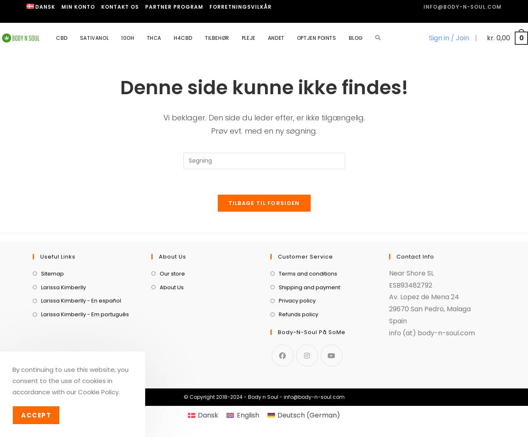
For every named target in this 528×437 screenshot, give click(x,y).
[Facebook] (283, 355)
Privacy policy (297, 301)
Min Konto (78, 6)
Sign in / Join (449, 38)
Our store (172, 274)
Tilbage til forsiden (264, 203)
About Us (172, 287)
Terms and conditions (308, 274)
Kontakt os (120, 6)
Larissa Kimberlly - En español (81, 301)
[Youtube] (332, 355)
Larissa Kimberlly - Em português (85, 314)
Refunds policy (298, 314)
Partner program (174, 6)
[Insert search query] (264, 161)
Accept (36, 415)
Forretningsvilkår (240, 6)
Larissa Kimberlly (63, 287)
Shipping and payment (309, 287)
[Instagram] (307, 355)
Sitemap (52, 274)
